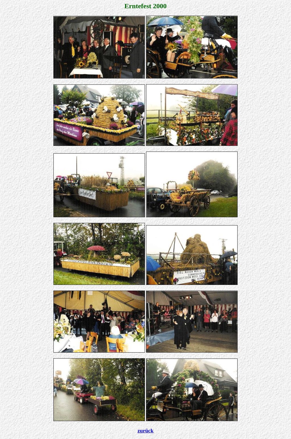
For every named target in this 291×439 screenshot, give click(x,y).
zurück (145, 431)
